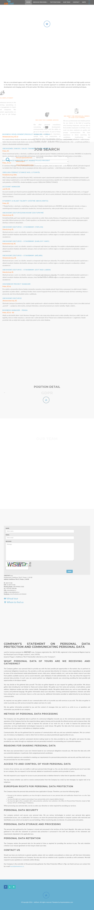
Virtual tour (11, 599)
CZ (89, 0)
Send (70, 571)
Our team (66, 2)
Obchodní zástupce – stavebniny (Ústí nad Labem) (26, 185)
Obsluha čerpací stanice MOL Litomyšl (21, 87)
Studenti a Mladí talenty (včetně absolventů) (25, 116)
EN (89, 2)
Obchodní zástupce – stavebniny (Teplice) (22, 142)
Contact (76, 2)
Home (28, 2)
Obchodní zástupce (12, 213)
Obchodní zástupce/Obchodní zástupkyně (23, 128)
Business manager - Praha (15, 225)
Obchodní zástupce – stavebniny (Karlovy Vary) (25, 156)
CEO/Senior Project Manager (16, 199)
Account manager (11, 102)
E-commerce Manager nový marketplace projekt (26, 75)
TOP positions (55, 2)
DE (89, 3)
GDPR (84, 2)
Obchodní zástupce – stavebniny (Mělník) (22, 170)
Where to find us (14, 602)
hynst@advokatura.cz (17, 866)
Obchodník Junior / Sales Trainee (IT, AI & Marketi (26, 63)
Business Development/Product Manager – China (26, 49)
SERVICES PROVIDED (40, 2)
